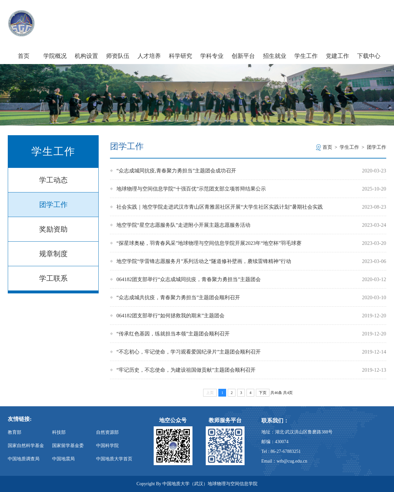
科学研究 (180, 56)
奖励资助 (53, 229)
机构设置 (86, 56)
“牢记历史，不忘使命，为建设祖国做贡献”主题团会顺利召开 (186, 370)
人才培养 (149, 56)
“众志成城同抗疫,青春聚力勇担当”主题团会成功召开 (176, 170)
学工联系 (53, 278)
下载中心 (368, 56)
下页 (263, 392)
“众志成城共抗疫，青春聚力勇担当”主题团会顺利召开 (178, 297)
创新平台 (243, 56)
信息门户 (343, 15)
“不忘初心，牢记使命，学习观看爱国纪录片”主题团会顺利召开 (188, 352)
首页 (23, 56)
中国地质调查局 (23, 458)
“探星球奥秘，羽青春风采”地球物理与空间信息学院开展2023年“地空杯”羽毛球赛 (208, 243)
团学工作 (53, 205)
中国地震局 (63, 458)
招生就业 (274, 56)
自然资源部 (107, 432)
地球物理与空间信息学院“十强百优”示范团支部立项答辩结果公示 (191, 188)
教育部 (14, 432)
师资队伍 (117, 56)
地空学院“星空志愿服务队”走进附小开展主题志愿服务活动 (183, 225)
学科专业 (212, 56)
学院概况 (55, 56)
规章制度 (53, 254)
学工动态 (53, 180)
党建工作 (337, 56)
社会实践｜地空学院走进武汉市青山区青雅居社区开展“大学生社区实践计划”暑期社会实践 (219, 207)
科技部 (59, 432)
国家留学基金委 (68, 445)
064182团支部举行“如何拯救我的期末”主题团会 (170, 315)
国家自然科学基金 (26, 445)
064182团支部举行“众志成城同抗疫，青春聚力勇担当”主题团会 (188, 279)
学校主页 (313, 15)
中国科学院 (107, 445)
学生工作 (306, 56)
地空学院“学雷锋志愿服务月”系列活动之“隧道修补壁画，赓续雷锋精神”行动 (203, 261)
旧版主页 (374, 15)
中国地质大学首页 (114, 458)
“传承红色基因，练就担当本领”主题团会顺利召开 (173, 333)
